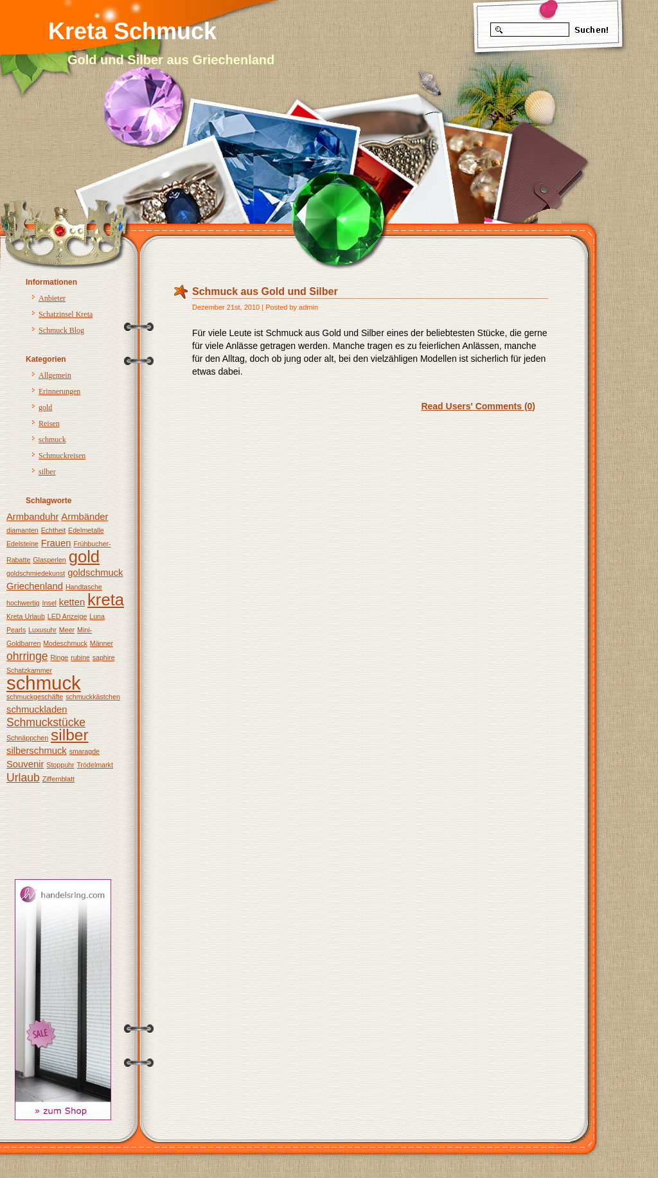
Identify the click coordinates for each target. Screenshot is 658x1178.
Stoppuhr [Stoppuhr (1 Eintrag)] (60, 765)
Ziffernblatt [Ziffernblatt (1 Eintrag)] (58, 779)
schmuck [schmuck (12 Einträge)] (43, 682)
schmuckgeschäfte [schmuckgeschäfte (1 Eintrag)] (34, 697)
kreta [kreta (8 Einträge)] (105, 600)
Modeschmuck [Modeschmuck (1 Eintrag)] (65, 643)
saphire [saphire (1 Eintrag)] (104, 657)
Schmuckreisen (62, 455)
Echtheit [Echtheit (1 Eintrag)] (53, 530)
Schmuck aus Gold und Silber (265, 291)
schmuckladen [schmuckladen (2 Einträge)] (36, 709)
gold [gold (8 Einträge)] (84, 557)
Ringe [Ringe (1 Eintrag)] (59, 657)
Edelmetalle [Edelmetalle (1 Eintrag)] (86, 530)
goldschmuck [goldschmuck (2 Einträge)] (95, 572)
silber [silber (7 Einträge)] (70, 735)
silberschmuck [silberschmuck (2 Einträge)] (36, 750)
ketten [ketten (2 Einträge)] (72, 602)
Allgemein (55, 375)
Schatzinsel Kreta (66, 314)
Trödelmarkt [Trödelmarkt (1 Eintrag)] (94, 765)
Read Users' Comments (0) (478, 406)
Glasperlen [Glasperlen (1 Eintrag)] (49, 560)
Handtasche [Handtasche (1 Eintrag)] (84, 587)
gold (45, 407)
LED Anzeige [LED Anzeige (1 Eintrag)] (67, 616)
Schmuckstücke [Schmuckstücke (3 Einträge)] (45, 722)
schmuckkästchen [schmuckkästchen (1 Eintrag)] (93, 697)
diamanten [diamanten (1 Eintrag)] (22, 530)
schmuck (52, 439)
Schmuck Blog (61, 330)
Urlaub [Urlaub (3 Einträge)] (23, 777)
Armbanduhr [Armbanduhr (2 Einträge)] (32, 517)
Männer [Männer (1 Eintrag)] (101, 643)
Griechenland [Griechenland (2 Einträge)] (34, 586)
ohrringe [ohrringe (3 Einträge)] (27, 656)
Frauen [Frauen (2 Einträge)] (56, 543)
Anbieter (52, 298)
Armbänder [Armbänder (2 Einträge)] (84, 517)
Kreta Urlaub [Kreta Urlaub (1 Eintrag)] (25, 616)
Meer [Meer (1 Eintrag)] (67, 630)
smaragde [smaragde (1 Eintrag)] (84, 751)
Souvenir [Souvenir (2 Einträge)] (25, 764)
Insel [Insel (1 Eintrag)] (49, 603)
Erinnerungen (59, 391)
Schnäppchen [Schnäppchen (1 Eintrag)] (27, 738)
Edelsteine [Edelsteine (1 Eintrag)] (22, 544)
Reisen (49, 423)
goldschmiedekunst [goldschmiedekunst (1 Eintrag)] (35, 573)
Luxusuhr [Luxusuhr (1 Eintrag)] (42, 630)
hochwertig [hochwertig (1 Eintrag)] (23, 603)
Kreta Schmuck (132, 31)
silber (47, 471)
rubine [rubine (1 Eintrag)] (80, 657)
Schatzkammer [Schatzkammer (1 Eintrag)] (29, 670)
